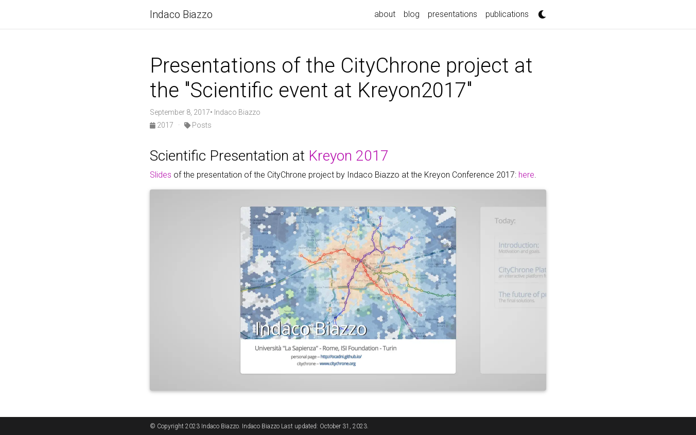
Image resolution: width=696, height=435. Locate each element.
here (526, 175)
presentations (452, 14)
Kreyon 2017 (348, 155)
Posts (198, 125)
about (384, 14)
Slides (160, 175)
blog (412, 14)
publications (507, 14)
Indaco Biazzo (181, 14)
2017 (162, 125)
